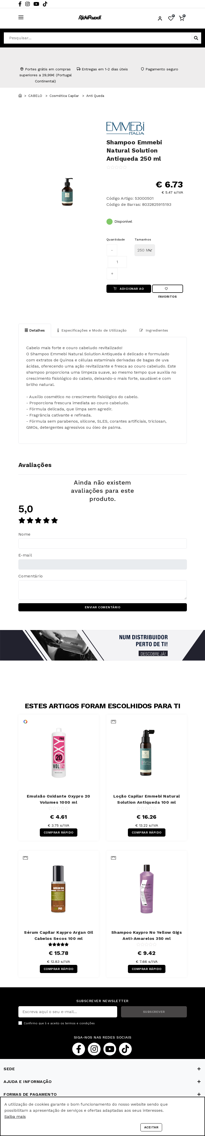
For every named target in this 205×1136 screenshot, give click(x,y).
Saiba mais (15, 1116)
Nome (24, 534)
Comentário (30, 576)
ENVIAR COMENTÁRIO (102, 607)
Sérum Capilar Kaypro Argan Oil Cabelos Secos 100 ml (58, 935)
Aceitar (151, 1127)
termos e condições (80, 1023)
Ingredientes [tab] (153, 330)
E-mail (25, 555)
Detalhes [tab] (35, 330)
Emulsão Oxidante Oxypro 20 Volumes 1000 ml (58, 799)
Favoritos (167, 290)
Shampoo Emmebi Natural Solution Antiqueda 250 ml (134, 150)
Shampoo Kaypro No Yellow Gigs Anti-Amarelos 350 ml (146, 935)
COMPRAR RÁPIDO (59, 832)
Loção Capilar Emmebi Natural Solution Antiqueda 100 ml (146, 799)
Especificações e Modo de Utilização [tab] (92, 330)
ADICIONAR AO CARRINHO (129, 290)
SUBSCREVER (154, 1012)
